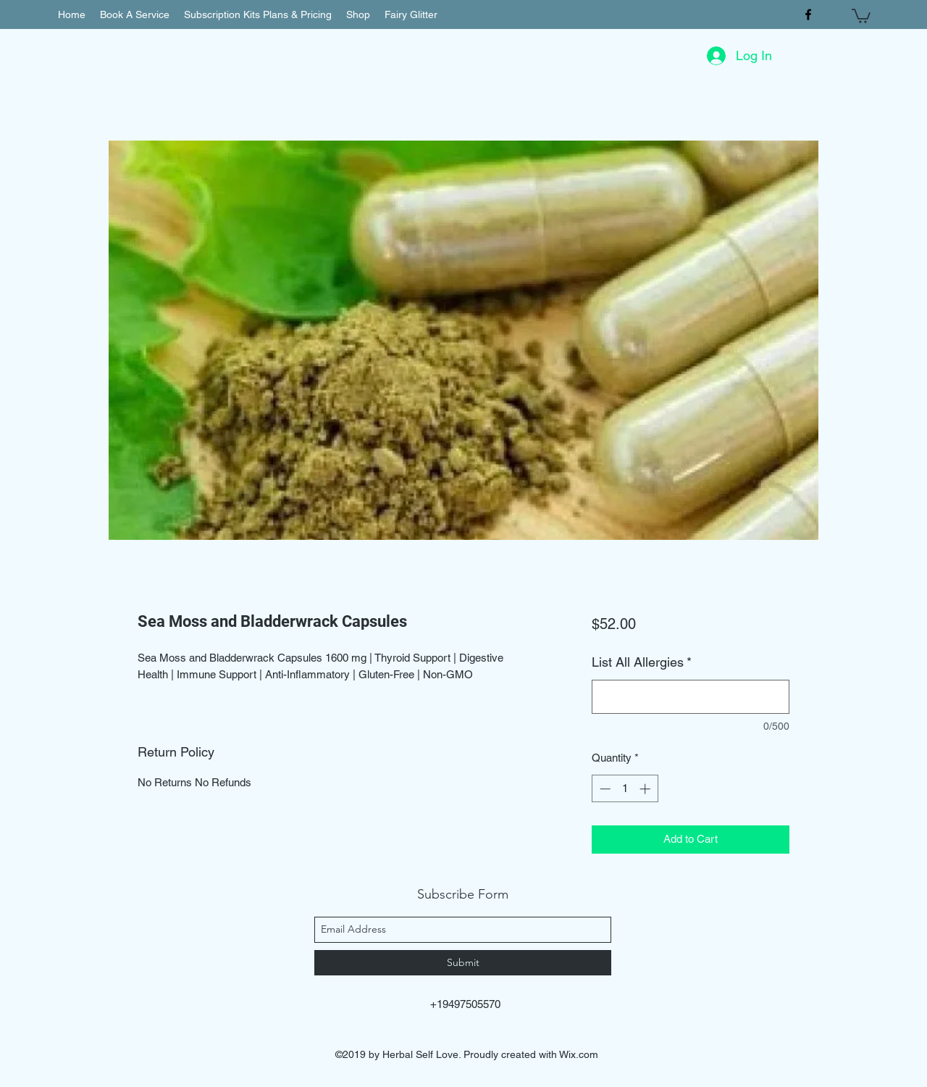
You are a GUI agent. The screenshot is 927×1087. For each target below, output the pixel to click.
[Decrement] (603, 788)
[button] (861, 15)
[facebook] (808, 14)
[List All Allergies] (690, 696)
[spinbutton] (625, 788)
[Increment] (646, 788)
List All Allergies (642, 662)
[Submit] (462, 962)
